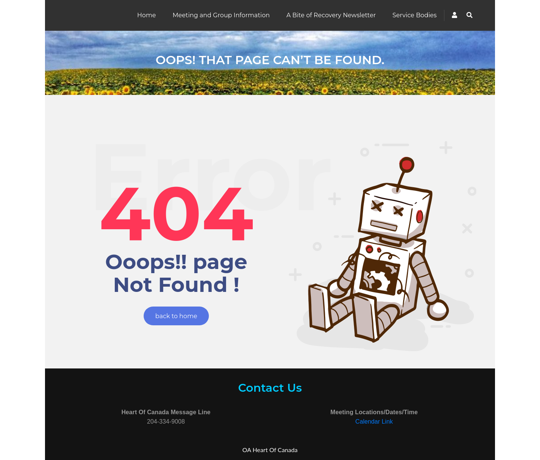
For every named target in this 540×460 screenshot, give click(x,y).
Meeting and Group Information (221, 15)
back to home (176, 316)
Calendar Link (374, 421)
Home (146, 15)
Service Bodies (415, 15)
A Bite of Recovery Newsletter (331, 15)
